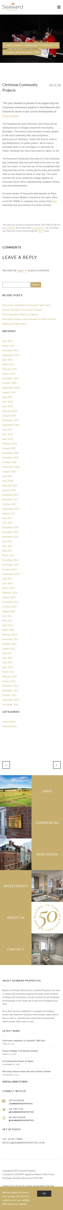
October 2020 (9, 383)
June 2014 (7, 583)
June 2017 (7, 522)
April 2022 (7, 341)
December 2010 (10, 704)
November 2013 (10, 601)
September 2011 (10, 699)
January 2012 (9, 681)
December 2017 (10, 494)
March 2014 (8, 587)
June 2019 (7, 434)
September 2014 (10, 574)
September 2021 (10, 355)
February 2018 (9, 485)
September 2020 (10, 387)
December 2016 (10, 527)
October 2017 (9, 504)
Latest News (8, 721)
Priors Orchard (10, 116)
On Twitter (31, 1110)
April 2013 (7, 625)
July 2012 (7, 653)
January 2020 (9, 415)
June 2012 (7, 657)
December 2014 (10, 560)
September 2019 (10, 424)
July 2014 (7, 578)
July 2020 (7, 397)
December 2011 (10, 685)
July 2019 (7, 429)
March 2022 (8, 345)
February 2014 (9, 592)
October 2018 (9, 462)
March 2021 (8, 364)
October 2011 (9, 695)
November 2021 (10, 350)
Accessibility (39, 1185)
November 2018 (10, 457)
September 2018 (10, 466)
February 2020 (9, 410)
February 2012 (9, 676)
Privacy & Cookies (24, 1185)
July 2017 (7, 518)
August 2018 (9, 471)
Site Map (50, 1185)
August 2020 (9, 392)
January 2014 (9, 597)
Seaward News (38, 227)
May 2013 (7, 620)
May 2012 (7, 662)
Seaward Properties (12, 7)
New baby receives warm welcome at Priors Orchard (28, 319)
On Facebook (31, 1102)
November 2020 (10, 378)
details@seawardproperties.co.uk (23, 1142)
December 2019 (10, 420)
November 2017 (10, 499)
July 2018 (7, 476)
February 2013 (9, 634)
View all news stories (15, 1081)
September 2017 (10, 508)
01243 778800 (15, 1139)
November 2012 (10, 639)
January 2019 (9, 448)
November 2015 (10, 536)
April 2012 (7, 667)
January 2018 (9, 490)
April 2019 (7, 438)
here (54, 201)
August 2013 (9, 611)
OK (44, 1193)
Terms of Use (8, 1185)
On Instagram (31, 1119)
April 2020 (7, 406)
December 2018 (10, 452)
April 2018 (7, 480)
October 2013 (9, 606)
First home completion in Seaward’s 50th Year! (26, 305)
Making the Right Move (14, 323)
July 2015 (7, 541)
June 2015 (7, 546)
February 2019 (9, 443)
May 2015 (7, 550)
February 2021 (9, 369)
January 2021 (9, 373)
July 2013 (7, 615)
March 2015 (8, 555)
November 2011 (10, 690)
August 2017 (9, 513)
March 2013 (8, 629)
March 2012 (8, 671)
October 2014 (9, 569)
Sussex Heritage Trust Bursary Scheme (22, 309)
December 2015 (10, 532)
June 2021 (7, 359)
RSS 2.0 (41, 231)
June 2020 (7, 401)
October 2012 (9, 643)
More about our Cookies (14, 1204)
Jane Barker (10, 227)
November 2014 (10, 564)
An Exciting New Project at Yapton (20, 314)
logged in (22, 270)
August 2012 (9, 648)
